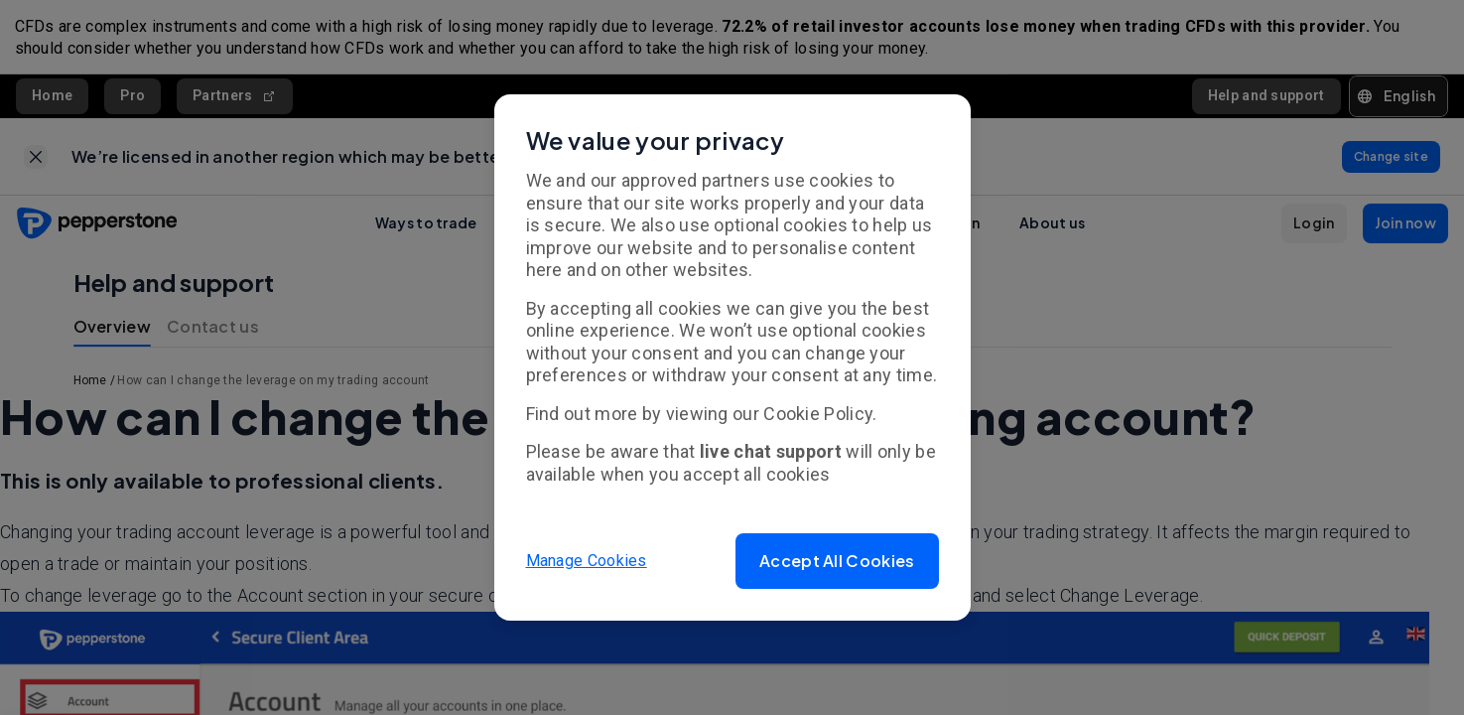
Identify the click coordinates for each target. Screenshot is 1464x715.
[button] (836, 561)
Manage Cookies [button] (586, 560)
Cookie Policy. (819, 413)
